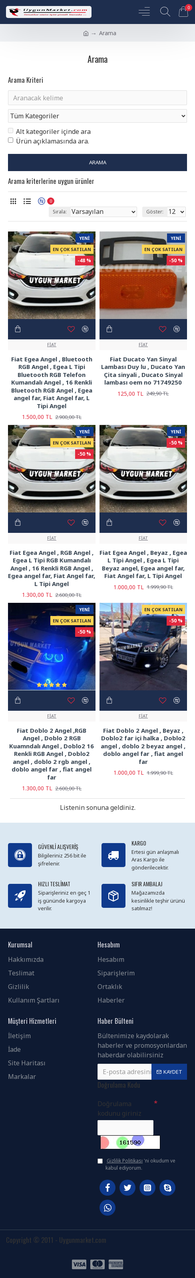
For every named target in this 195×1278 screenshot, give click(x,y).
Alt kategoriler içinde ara (49, 132)
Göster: (154, 211)
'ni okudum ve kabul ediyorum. (136, 1164)
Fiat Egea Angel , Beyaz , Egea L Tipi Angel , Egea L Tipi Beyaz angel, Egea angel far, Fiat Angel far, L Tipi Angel (143, 564)
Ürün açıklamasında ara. (48, 141)
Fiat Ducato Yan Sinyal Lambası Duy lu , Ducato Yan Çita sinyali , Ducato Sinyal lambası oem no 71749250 (143, 371)
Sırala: (60, 211)
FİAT (51, 344)
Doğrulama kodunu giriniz (119, 1108)
